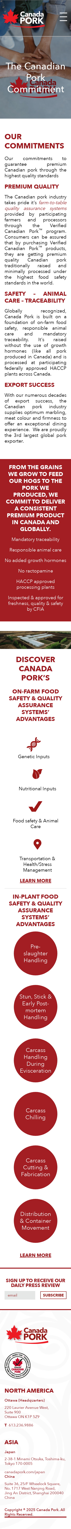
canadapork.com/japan (25, 1472)
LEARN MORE (35, 1255)
